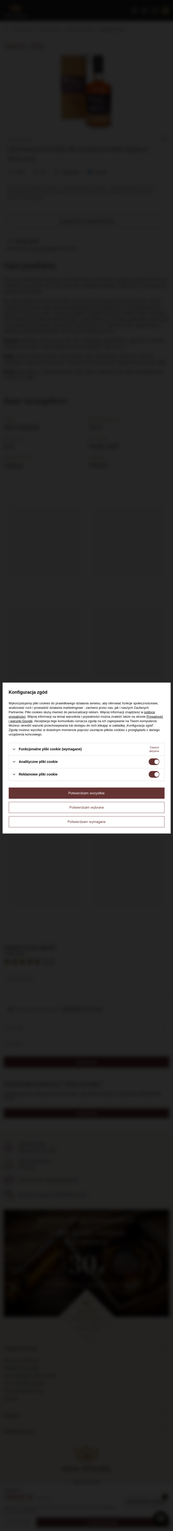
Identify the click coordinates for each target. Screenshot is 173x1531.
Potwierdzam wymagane (87, 821)
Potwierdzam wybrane (86, 807)
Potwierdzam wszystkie (86, 793)
